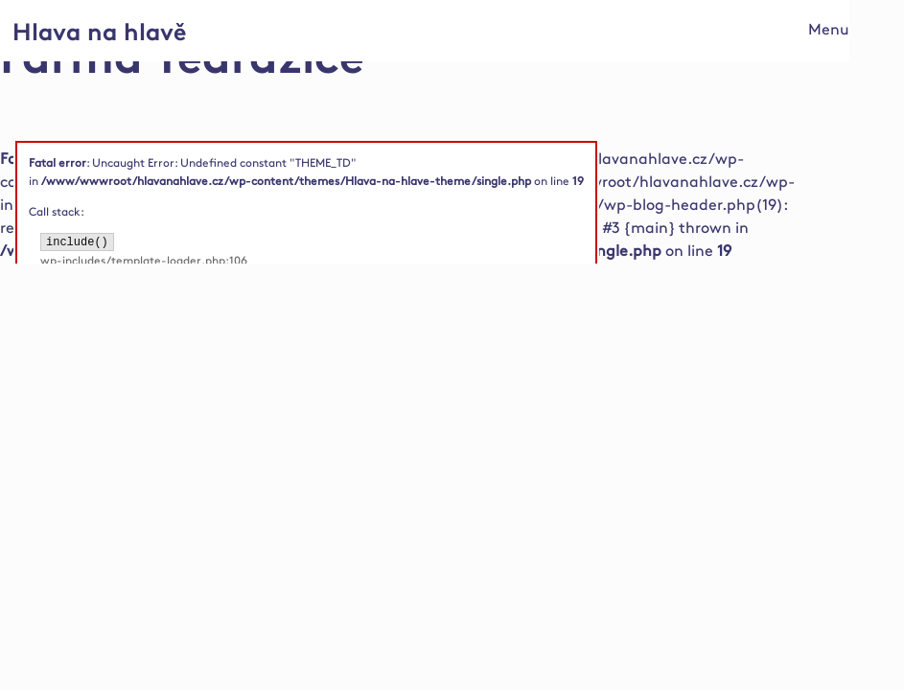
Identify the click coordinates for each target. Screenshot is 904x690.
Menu (828, 30)
